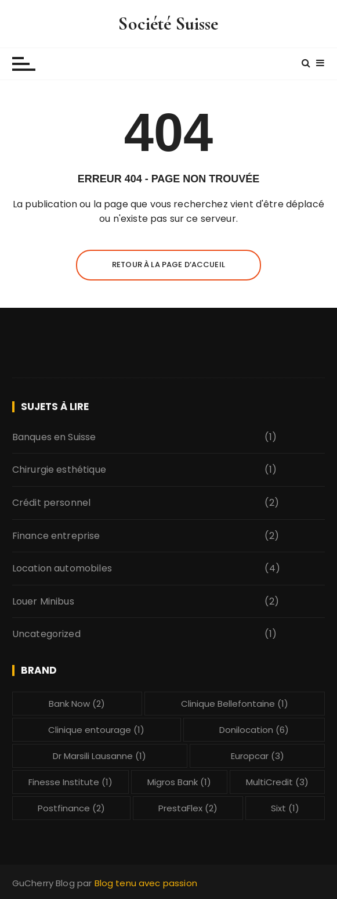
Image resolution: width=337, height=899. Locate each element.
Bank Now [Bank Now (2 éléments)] (77, 703)
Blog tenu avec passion (146, 883)
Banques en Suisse (54, 437)
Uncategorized (46, 634)
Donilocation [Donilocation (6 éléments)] (254, 730)
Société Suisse (168, 23)
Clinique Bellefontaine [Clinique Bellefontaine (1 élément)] (234, 703)
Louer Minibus (43, 601)
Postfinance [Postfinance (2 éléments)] (71, 808)
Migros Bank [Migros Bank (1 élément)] (179, 782)
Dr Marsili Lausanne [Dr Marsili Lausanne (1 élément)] (99, 756)
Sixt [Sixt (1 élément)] (285, 808)
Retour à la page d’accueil (168, 264)
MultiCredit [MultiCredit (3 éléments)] (277, 782)
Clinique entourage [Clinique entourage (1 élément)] (96, 730)
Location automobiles (62, 568)
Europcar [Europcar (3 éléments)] (257, 756)
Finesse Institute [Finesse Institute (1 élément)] (70, 782)
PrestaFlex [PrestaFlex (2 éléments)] (188, 808)
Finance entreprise (56, 535)
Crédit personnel (51, 502)
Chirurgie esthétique (59, 469)
